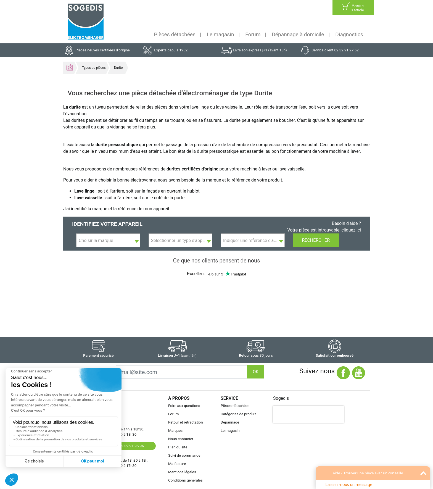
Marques (175, 430)
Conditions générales (185, 480)
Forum (252, 34)
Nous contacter (180, 439)
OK (255, 371)
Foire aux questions (184, 406)
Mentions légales (182, 472)
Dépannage (230, 422)
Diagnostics (349, 34)
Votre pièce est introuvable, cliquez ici (324, 230)
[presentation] (308, 414)
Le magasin (220, 34)
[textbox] (108, 241)
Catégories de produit (238, 414)
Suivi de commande (184, 455)
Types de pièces (94, 68)
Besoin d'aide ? (346, 223)
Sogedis (281, 398)
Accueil (70, 67)
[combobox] (108, 240)
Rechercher (316, 240)
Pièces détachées (175, 34)
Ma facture (177, 464)
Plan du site (177, 447)
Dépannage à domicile (298, 34)
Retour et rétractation (185, 422)
